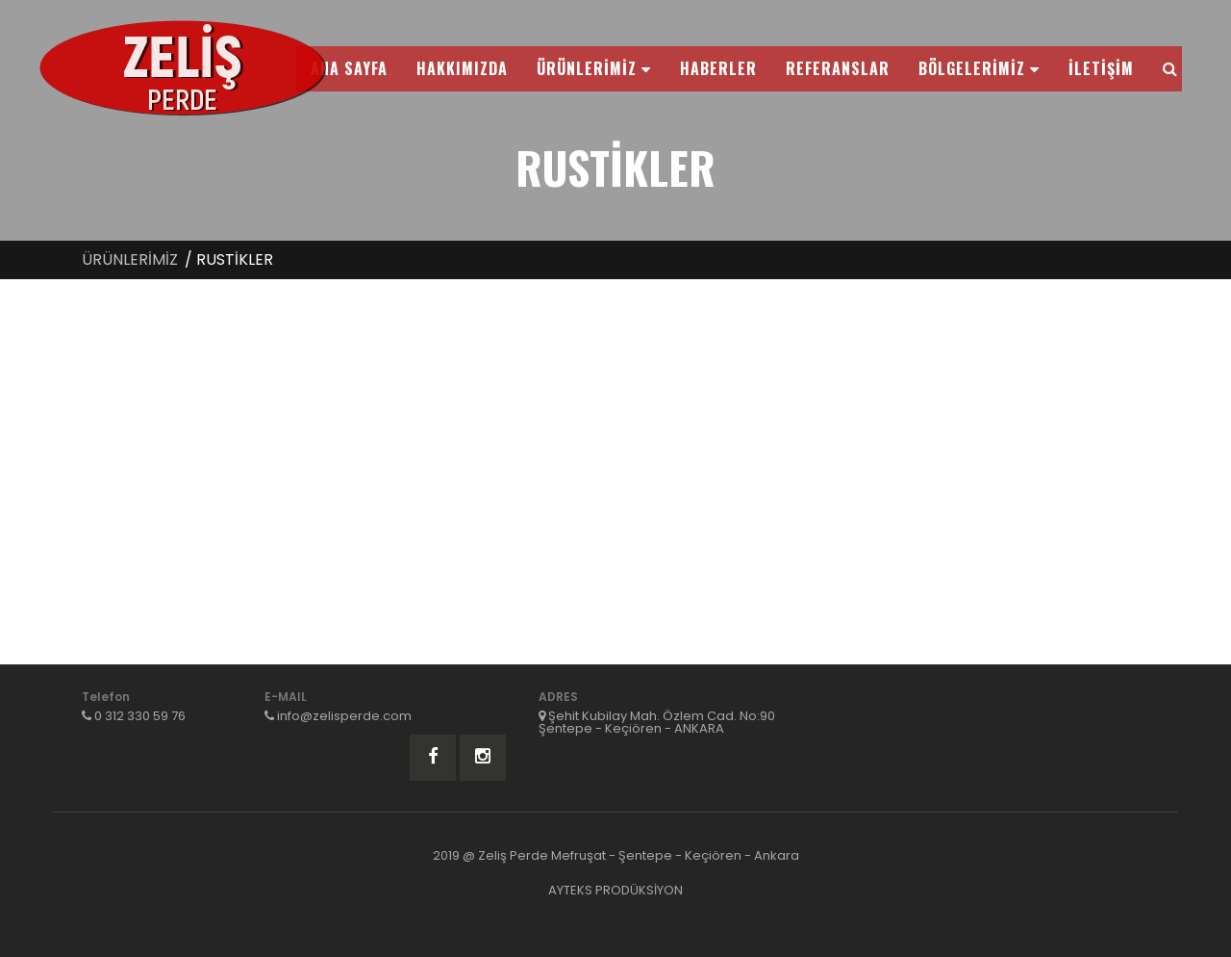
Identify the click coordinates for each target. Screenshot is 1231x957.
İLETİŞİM (1101, 68)
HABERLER (718, 68)
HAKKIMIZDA (462, 68)
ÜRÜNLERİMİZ (594, 68)
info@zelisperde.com (344, 716)
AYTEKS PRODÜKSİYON (615, 890)
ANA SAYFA (349, 68)
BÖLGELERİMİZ (979, 68)
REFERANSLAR (838, 68)
